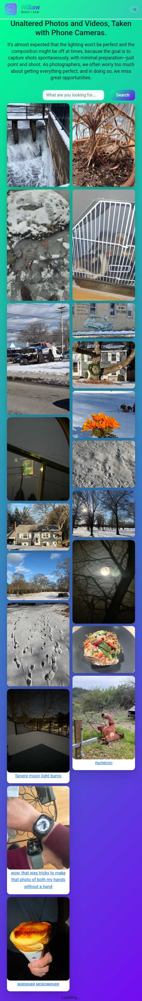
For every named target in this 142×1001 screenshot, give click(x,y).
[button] (134, 9)
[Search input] (73, 95)
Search (123, 95)
